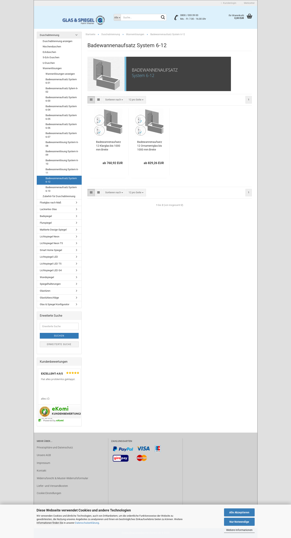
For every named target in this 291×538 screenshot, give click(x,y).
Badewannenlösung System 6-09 (62, 153)
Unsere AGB (44, 455)
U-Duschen (49, 62)
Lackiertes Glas (48, 209)
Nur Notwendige (239, 521)
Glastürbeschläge (49, 297)
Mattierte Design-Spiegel (53, 229)
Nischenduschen (52, 46)
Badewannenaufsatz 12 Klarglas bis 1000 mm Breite (108, 145)
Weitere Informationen (239, 530)
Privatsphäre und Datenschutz (55, 447)
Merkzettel (248, 3)
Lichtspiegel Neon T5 (51, 243)
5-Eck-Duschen (51, 57)
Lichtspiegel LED (49, 256)
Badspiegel (46, 216)
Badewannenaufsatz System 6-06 (61, 126)
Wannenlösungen (52, 68)
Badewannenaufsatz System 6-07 (61, 135)
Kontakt (41, 470)
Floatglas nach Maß (50, 202)
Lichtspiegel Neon (49, 236)
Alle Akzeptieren (239, 512)
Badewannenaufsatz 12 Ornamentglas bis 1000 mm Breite (149, 145)
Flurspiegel (46, 222)
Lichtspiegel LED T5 (50, 263)
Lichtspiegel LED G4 (51, 270)
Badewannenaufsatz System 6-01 (61, 81)
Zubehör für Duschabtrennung (59, 196)
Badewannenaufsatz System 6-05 (61, 117)
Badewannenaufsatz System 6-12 (61, 180)
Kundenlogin (228, 3)
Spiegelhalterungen (50, 283)
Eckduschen (49, 52)
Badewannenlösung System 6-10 (62, 162)
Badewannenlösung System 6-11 (62, 171)
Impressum (43, 462)
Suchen (59, 335)
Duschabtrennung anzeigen (57, 41)
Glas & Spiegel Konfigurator (54, 304)
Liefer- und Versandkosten (52, 485)
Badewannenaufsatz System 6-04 (61, 108)
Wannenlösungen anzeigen (60, 73)
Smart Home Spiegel (51, 250)
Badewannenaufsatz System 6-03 (61, 99)
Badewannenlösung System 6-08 (62, 144)
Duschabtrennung (49, 35)
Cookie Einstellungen (49, 493)
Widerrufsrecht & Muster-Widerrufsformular (62, 478)
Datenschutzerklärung (87, 522)
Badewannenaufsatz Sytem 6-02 (62, 90)
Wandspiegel (47, 277)
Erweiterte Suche (59, 344)
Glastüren (45, 290)
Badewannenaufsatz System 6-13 (61, 189)
